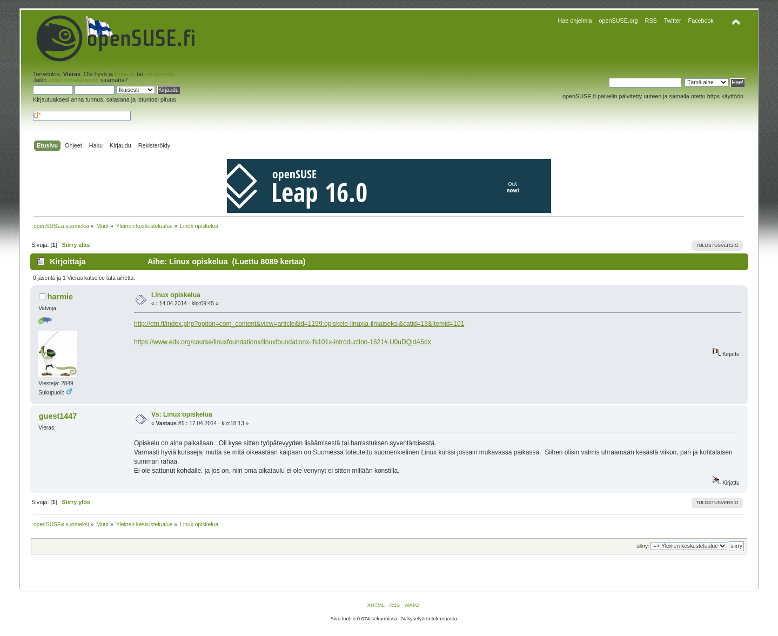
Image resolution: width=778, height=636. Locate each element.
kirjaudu (125, 74)
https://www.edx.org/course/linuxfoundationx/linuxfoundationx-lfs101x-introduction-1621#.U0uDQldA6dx (282, 342)
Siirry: (642, 546)
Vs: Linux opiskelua (181, 414)
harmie (60, 296)
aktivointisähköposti (73, 80)
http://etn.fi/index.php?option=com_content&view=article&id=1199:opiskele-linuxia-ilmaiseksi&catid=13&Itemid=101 (299, 323)
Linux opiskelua (175, 295)
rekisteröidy (158, 74)
